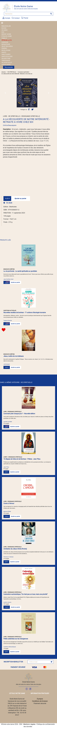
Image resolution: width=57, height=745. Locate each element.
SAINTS (4, 52)
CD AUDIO (5, 30)
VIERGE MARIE (6, 64)
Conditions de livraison (40, 701)
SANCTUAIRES (6, 54)
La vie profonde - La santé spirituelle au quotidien (20, 271)
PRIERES (4, 48)
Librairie (3, 72)
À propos (40, 699)
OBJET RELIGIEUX (7, 46)
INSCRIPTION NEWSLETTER (13, 662)
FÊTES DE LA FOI (7, 40)
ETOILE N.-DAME (7, 36)
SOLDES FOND (6, 58)
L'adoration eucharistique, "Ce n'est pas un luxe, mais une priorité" (25, 594)
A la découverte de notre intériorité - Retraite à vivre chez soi (16, 73)
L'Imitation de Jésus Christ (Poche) (15, 549)
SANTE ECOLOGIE (7, 56)
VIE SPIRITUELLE (7, 62)
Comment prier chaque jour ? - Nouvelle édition (19, 414)
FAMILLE (4, 38)
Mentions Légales (29, 724)
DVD (3, 32)
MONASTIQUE (6, 44)
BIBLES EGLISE (6, 26)
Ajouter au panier (20, 198)
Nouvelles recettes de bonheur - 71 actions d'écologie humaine (24, 312)
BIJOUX (4, 28)
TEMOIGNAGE (6, 60)
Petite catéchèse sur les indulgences (15, 639)
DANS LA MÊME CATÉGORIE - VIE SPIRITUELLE (16, 382)
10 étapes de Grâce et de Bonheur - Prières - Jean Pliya (21, 459)
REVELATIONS (6, 50)
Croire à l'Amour (8, 503)
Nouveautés (9, 67)
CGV (20, 724)
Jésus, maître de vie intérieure (13, 356)
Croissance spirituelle (23, 72)
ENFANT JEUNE (6, 34)
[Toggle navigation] (2, 23)
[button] (5, 92)
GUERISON (5, 42)
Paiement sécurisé (40, 703)
